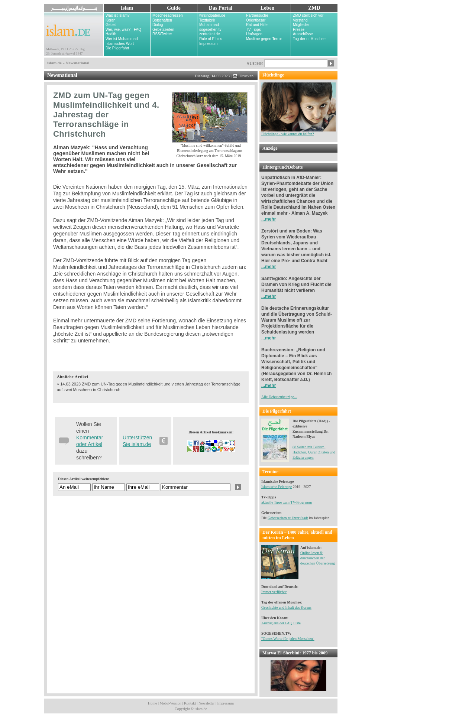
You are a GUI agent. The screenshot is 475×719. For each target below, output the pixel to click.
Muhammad (209, 25)
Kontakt (190, 703)
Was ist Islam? (118, 15)
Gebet (111, 25)
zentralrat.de (209, 34)
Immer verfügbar (274, 592)
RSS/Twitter (162, 34)
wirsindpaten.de (212, 15)
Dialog (157, 25)
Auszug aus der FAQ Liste (281, 623)
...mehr (268, 219)
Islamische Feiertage (276, 487)
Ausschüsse (303, 34)
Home (152, 703)
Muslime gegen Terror (264, 39)
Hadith (111, 34)
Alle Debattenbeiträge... (279, 397)
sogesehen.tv (210, 29)
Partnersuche (257, 15)
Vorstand (300, 20)
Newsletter (206, 703)
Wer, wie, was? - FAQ (123, 29)
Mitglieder (301, 25)
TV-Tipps (253, 29)
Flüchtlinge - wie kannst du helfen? (298, 132)
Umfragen (254, 34)
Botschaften (162, 20)
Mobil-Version (170, 703)
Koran (111, 20)
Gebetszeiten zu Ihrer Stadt (288, 518)
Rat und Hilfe (257, 25)
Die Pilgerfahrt (117, 48)
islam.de (54, 63)
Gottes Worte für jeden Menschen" (288, 639)
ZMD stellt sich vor (308, 15)
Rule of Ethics (210, 39)
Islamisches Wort (120, 44)
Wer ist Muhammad (122, 39)
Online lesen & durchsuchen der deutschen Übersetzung (317, 558)
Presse (298, 29)
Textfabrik (207, 20)
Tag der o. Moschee (309, 39)
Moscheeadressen (167, 15)
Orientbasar (255, 20)
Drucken (243, 76)
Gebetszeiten (163, 29)
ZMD (314, 8)
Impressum (208, 44)
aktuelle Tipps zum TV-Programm (286, 502)
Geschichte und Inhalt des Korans (286, 607)
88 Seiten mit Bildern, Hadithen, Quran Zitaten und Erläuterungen (314, 452)
